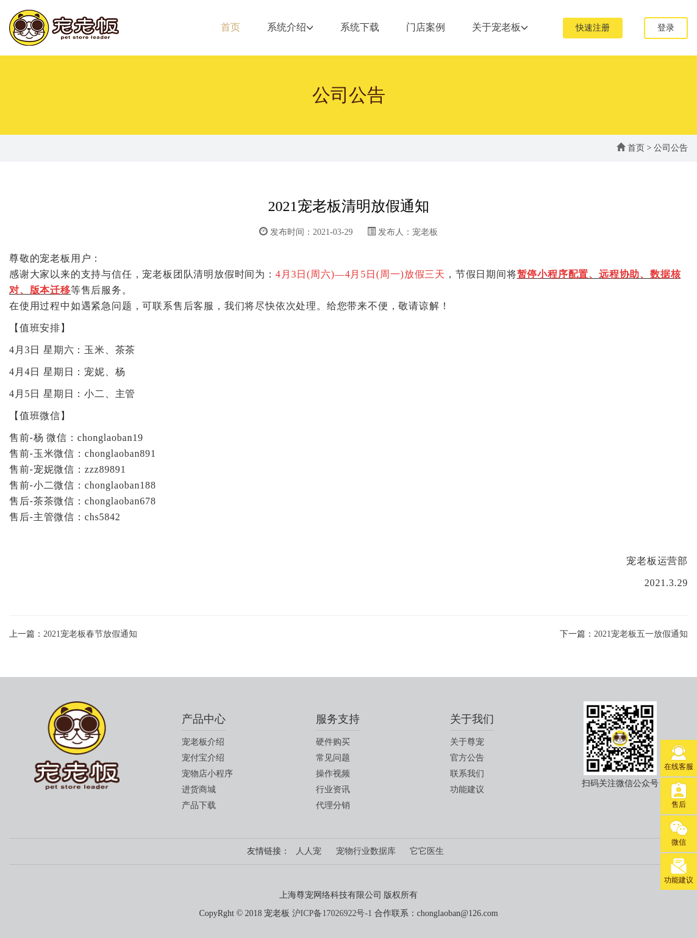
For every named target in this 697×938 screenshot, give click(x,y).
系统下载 (359, 27)
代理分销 (333, 805)
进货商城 (199, 789)
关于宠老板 (500, 27)
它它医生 (427, 851)
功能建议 (467, 789)
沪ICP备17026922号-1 (332, 913)
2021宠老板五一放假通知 (641, 634)
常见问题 (333, 757)
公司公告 (671, 147)
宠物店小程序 (207, 773)
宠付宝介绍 (203, 757)
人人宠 (308, 851)
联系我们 (467, 773)
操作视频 (333, 773)
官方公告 (467, 757)
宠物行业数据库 (366, 851)
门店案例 (425, 27)
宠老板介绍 (203, 741)
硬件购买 (333, 741)
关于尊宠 (467, 741)
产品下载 (199, 805)
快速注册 (593, 27)
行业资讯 (333, 789)
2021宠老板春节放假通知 (90, 634)
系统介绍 (290, 27)
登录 (665, 27)
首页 (230, 27)
